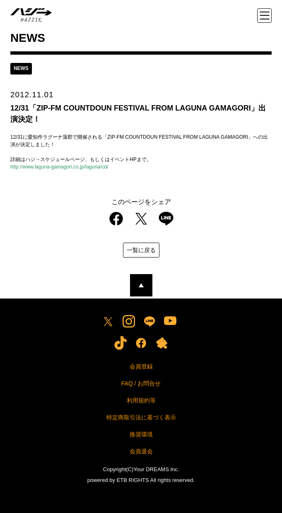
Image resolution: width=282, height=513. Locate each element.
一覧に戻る (141, 250)
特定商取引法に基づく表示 (141, 417)
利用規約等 (141, 400)
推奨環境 (141, 434)
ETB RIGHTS (133, 480)
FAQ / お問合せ (141, 383)
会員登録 (141, 366)
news (21, 69)
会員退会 (141, 451)
